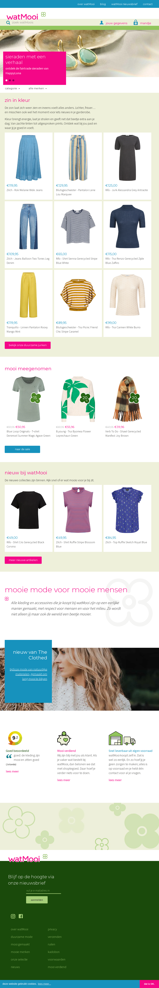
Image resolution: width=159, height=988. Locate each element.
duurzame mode (22, 941)
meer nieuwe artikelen (23, 560)
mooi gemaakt (20, 949)
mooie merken (20, 956)
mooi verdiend (57, 972)
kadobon (54, 956)
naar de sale (22, 449)
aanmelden (37, 904)
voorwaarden (56, 964)
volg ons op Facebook (23, 921)
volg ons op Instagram (15, 921)
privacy (52, 934)
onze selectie (19, 964)
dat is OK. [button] (149, 984)
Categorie (11, 88)
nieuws (15, 972)
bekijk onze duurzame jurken (28, 345)
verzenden (55, 941)
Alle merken (36, 88)
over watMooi (19, 934)
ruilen (51, 949)
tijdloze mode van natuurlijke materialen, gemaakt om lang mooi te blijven (28, 674)
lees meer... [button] (44, 983)
